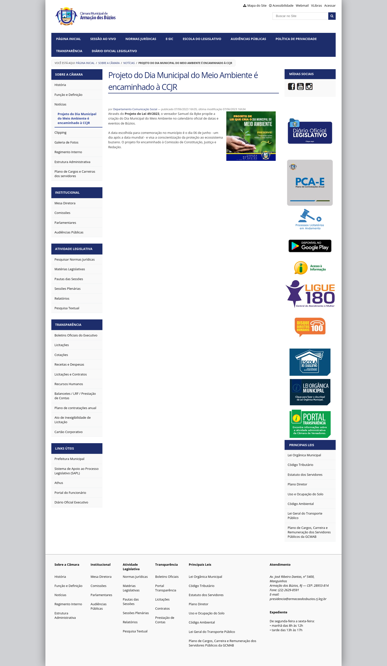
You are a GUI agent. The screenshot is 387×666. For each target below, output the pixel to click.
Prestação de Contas (164, 619)
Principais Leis (301, 445)
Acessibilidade (283, 5)
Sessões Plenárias (136, 613)
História (60, 576)
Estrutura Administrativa (65, 615)
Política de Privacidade (296, 39)
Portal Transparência (165, 587)
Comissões (98, 585)
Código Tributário (201, 585)
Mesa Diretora (101, 576)
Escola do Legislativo (202, 39)
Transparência (69, 51)
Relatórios (130, 622)
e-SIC (169, 39)
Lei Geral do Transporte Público (212, 631)
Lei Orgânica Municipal (205, 576)
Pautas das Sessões (131, 601)
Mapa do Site (257, 5)
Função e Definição (68, 585)
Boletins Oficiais (167, 576)
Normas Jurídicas (140, 39)
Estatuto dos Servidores (206, 595)
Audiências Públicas (248, 39)
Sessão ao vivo (103, 39)
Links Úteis (65, 445)
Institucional (68, 191)
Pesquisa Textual (135, 631)
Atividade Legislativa (74, 247)
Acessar (330, 5)
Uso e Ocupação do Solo (207, 613)
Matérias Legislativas (131, 587)
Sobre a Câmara (109, 63)
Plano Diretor (198, 604)
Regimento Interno (68, 604)
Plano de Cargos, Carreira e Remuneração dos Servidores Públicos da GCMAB (222, 643)
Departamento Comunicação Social (135, 109)
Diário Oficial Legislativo (114, 51)
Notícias (129, 63)
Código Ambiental (202, 622)
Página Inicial (68, 39)
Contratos (162, 608)
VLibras (316, 5)
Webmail (302, 5)
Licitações (162, 599)
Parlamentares (101, 595)
